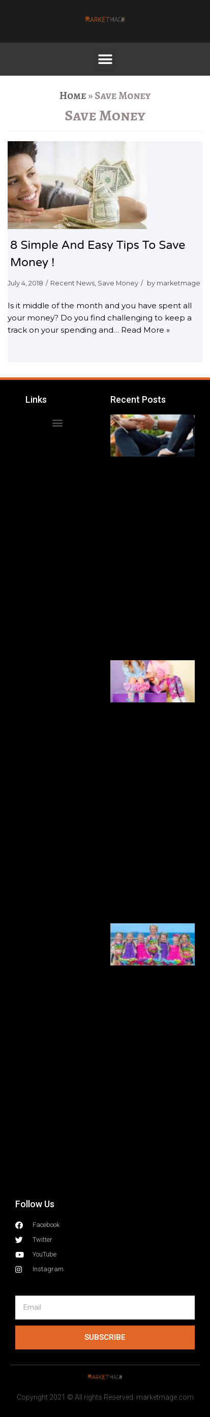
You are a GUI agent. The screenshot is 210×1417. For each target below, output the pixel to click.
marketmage (178, 283)
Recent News (72, 283)
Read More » (145, 330)
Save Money (118, 283)
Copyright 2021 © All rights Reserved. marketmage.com (105, 1397)
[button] (105, 59)
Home (72, 95)
